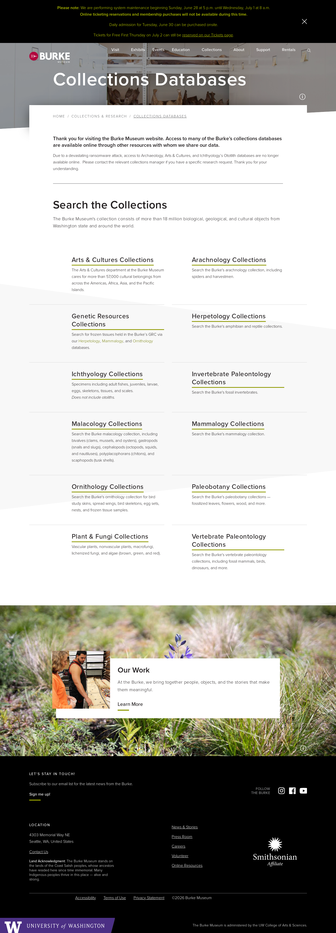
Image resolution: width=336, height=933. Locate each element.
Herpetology (89, 341)
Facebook (292, 791)
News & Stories (185, 827)
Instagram (281, 791)
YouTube (303, 791)
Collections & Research (99, 116)
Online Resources (187, 865)
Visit (115, 49)
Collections (212, 49)
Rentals (289, 49)
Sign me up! (39, 794)
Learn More (130, 704)
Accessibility (85, 897)
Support (263, 49)
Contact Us (38, 851)
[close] (304, 21)
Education (181, 49)
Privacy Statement (149, 897)
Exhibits (138, 49)
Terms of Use (115, 897)
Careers (178, 846)
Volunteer (180, 855)
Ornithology (143, 341)
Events (158, 49)
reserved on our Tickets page (207, 35)
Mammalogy (112, 341)
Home (59, 116)
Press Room (182, 836)
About (239, 49)
